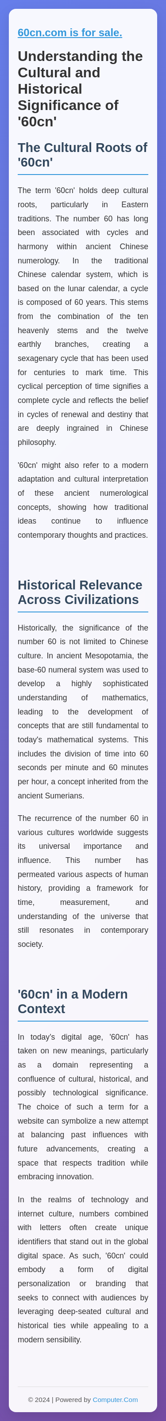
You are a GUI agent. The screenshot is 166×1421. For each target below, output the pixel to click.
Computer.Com (115, 1399)
